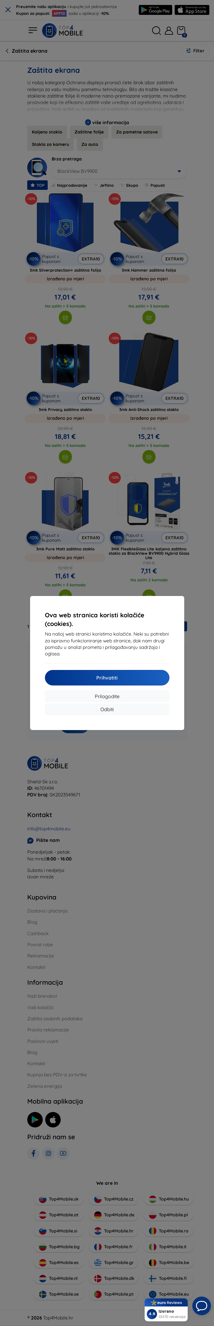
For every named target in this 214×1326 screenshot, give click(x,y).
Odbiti (107, 709)
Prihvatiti (107, 678)
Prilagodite (107, 696)
